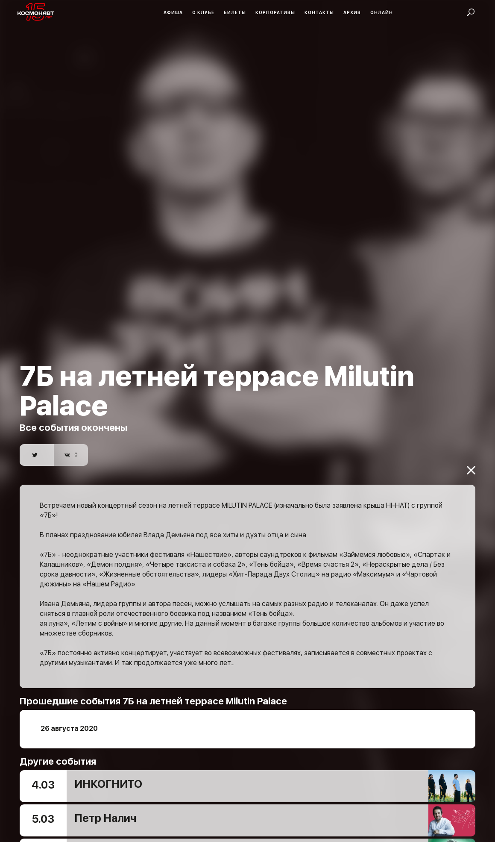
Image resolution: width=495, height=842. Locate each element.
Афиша (173, 12)
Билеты (235, 12)
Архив (352, 12)
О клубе (203, 12)
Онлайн (381, 12)
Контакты (319, 12)
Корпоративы (275, 12)
